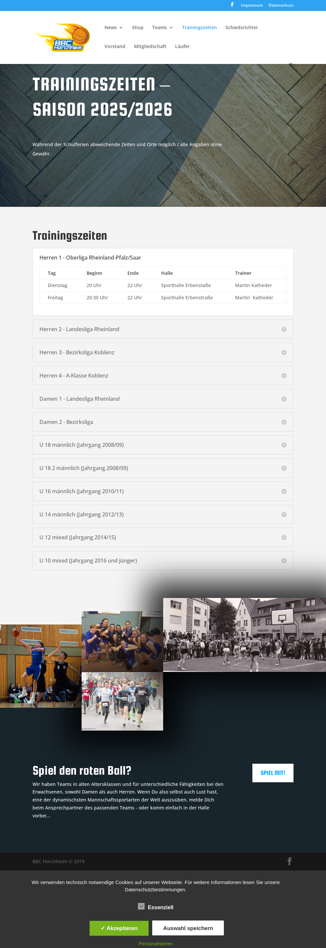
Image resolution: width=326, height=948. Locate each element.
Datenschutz (281, 5)
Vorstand (114, 46)
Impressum (252, 5)
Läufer (182, 46)
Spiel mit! (273, 772)
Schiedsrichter (242, 27)
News (110, 27)
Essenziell (155, 906)
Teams (159, 27)
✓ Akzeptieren (119, 928)
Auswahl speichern (188, 928)
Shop (138, 27)
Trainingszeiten (199, 27)
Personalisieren (156, 943)
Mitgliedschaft (150, 46)
